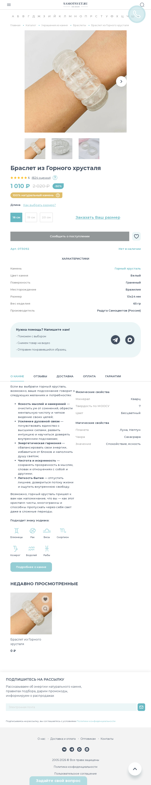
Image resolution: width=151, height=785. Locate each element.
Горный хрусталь (128, 268)
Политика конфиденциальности (75, 767)
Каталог (31, 25)
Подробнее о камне (31, 567)
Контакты (107, 738)
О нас (41, 738)
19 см (31, 217)
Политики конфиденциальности (96, 721)
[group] (76, 81)
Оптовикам (88, 738)
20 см (46, 217)
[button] (121, 81)
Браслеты (79, 25)
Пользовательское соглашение (75, 773)
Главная (15, 25)
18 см (16, 217)
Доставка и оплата (63, 738)
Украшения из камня (54, 25)
